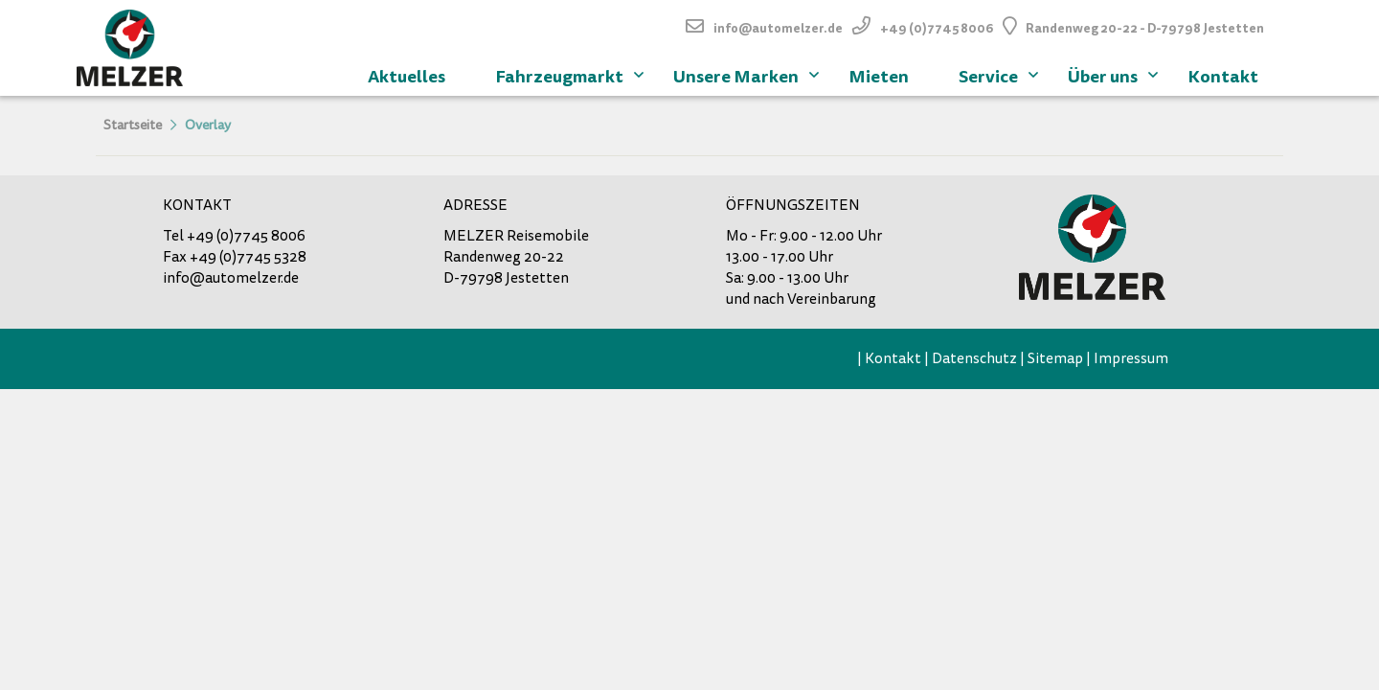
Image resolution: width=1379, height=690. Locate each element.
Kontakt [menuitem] (1222, 76)
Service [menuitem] (1001, 74)
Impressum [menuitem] (1131, 358)
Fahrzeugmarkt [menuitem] (571, 74)
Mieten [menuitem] (878, 76)
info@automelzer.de (778, 28)
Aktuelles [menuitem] (406, 76)
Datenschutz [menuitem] (974, 358)
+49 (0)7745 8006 (936, 28)
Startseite (132, 124)
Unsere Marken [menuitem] (748, 74)
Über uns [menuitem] (1115, 74)
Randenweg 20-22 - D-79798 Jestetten (1145, 28)
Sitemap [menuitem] (1055, 358)
